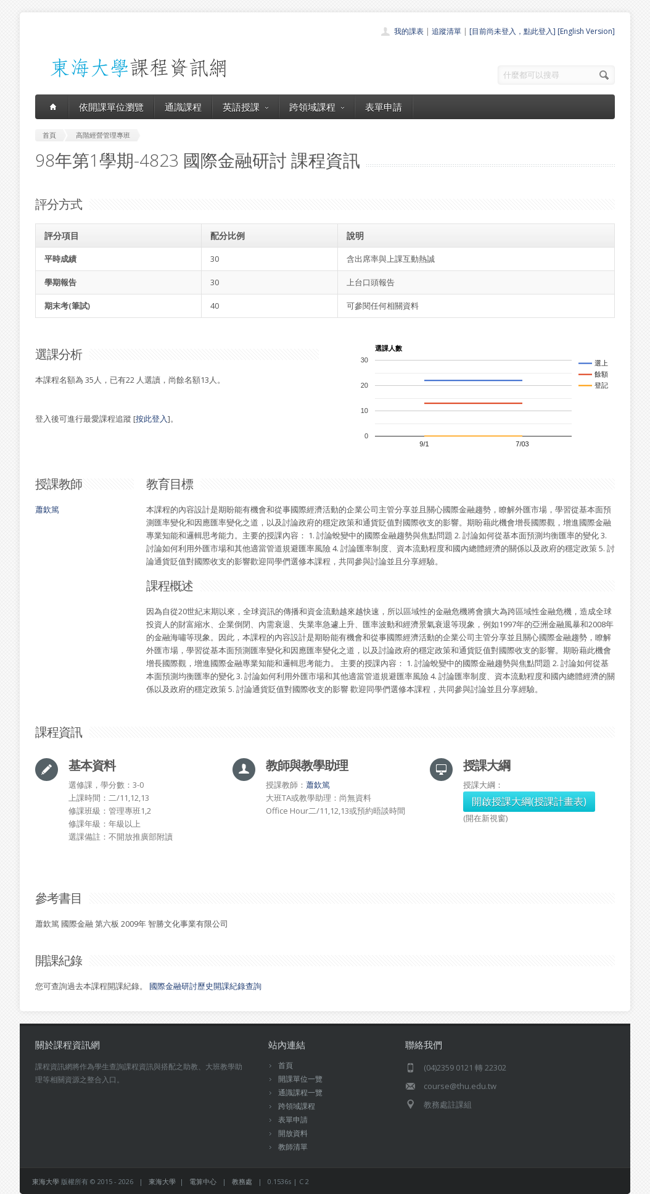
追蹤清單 (446, 31)
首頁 (285, 1065)
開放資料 (293, 1133)
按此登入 (152, 418)
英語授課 (245, 107)
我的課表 (409, 31)
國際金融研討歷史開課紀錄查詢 (205, 986)
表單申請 (383, 107)
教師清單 (293, 1147)
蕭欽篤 (47, 509)
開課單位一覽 (300, 1079)
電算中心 (202, 1181)
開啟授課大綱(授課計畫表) (529, 801)
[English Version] (586, 31)
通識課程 (183, 107)
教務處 (242, 1181)
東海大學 (45, 1181)
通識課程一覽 (300, 1092)
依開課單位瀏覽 (111, 107)
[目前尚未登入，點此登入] (512, 31)
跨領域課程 (316, 107)
